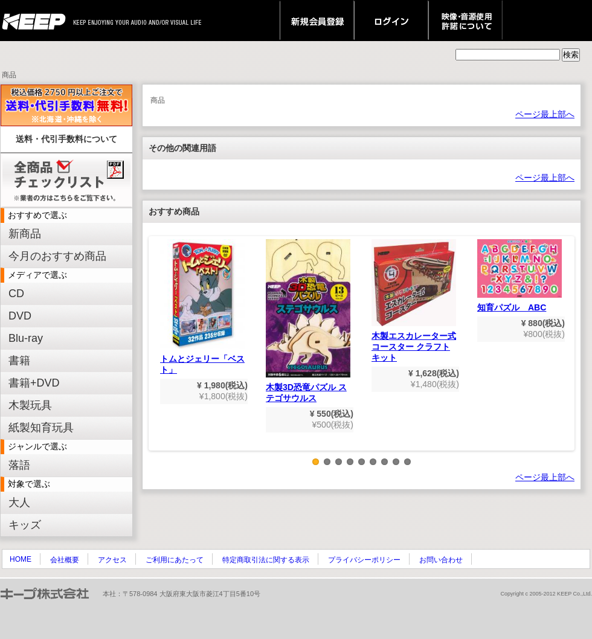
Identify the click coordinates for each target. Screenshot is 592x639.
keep (37, 20)
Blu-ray (25, 338)
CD (16, 293)
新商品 (24, 234)
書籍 (19, 361)
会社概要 (64, 560)
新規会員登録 (317, 20)
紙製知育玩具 (41, 428)
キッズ (24, 525)
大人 (19, 502)
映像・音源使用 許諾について (465, 20)
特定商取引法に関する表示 (265, 560)
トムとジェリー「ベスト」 (202, 306)
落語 (19, 465)
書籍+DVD (34, 383)
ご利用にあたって (175, 560)
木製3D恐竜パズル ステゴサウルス (308, 321)
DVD (19, 316)
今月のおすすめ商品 (57, 256)
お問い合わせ (441, 560)
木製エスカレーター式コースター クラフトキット (414, 300)
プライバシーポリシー (364, 560)
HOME (20, 559)
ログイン (391, 20)
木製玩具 (30, 405)
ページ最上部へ (544, 114)
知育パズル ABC (519, 275)
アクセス (112, 560)
